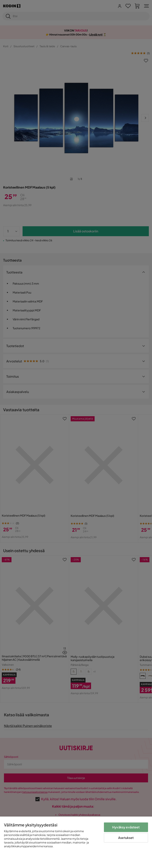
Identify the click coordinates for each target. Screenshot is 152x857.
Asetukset (126, 838)
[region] (76, 837)
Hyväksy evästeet (126, 827)
